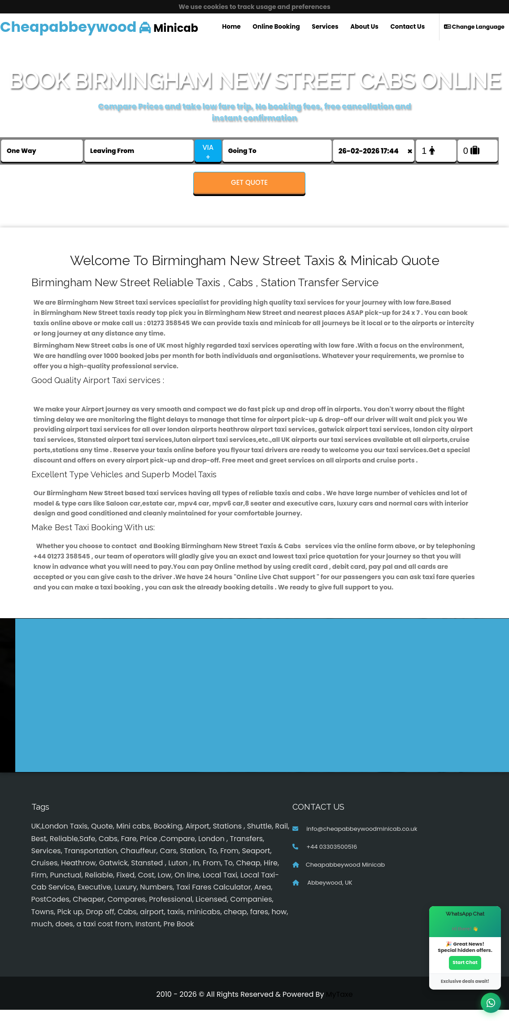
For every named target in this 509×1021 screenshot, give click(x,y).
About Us (364, 26)
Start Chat (464, 962)
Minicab (99, 27)
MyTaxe (339, 1005)
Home (231, 26)
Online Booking (276, 26)
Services (325, 26)
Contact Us (408, 26)
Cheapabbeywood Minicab (345, 876)
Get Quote (249, 182)
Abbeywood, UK (329, 894)
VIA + (207, 152)
